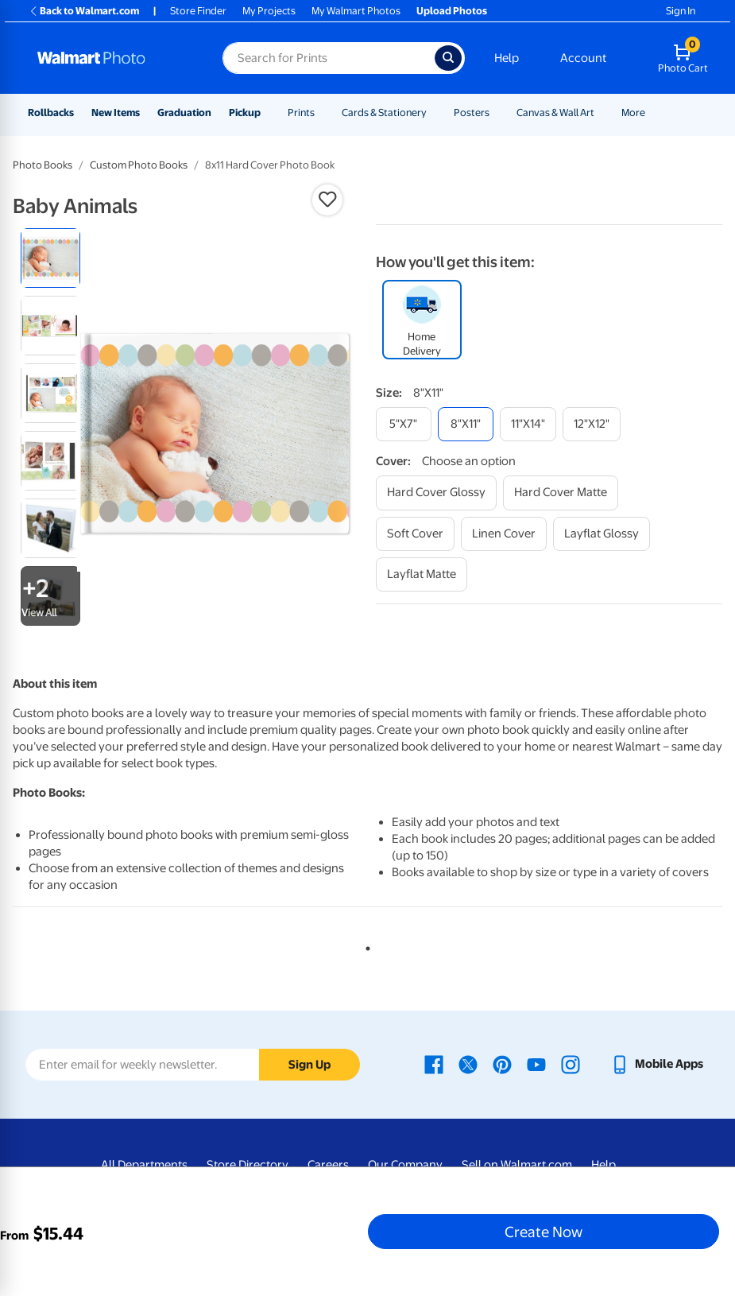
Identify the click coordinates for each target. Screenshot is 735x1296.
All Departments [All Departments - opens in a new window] (144, 1165)
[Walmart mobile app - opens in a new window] (656, 1064)
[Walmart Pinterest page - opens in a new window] (502, 1064)
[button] (327, 199)
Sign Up (309, 1064)
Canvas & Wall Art (555, 112)
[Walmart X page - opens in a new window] (468, 1064)
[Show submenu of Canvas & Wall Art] (601, 112)
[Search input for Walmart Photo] (328, 58)
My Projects (269, 11)
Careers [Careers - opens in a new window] (328, 1165)
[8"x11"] (465, 424)
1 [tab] (365, 945)
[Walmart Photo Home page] (113, 58)
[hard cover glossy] (436, 492)
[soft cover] (415, 534)
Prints (301, 112)
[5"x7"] (403, 424)
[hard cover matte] (560, 492)
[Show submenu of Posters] (496, 112)
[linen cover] (504, 534)
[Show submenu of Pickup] (268, 112)
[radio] (50, 258)
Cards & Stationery (384, 112)
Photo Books (42, 165)
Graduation (184, 112)
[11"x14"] (528, 424)
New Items (115, 112)
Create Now (543, 1231)
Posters (471, 112)
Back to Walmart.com (84, 11)
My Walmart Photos (355, 11)
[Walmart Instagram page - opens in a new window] (570, 1064)
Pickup (245, 112)
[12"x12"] (592, 424)
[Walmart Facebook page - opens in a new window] (433, 1064)
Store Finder (198, 11)
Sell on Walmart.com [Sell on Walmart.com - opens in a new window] (517, 1165)
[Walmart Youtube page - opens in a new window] (536, 1064)
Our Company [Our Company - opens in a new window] (405, 1165)
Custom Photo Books (139, 165)
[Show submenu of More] (652, 112)
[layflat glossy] (601, 534)
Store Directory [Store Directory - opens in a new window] (247, 1165)
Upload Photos (451, 11)
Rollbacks (51, 112)
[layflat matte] (421, 574)
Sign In (680, 11)
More (633, 112)
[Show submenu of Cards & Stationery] (434, 112)
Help (506, 58)
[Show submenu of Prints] (322, 112)
